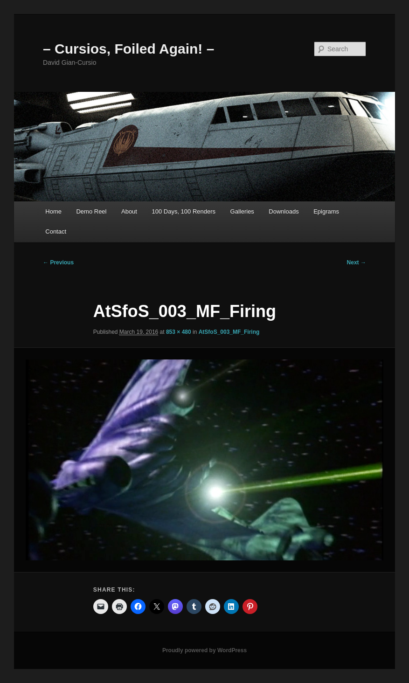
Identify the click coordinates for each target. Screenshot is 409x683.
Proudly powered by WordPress (204, 650)
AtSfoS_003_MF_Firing (229, 332)
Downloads (283, 211)
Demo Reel (91, 211)
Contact (55, 231)
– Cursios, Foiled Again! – (128, 48)
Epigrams (326, 211)
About (129, 211)
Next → (356, 262)
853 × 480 (178, 332)
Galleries (242, 211)
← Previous (58, 262)
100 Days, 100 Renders (183, 211)
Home (53, 211)
